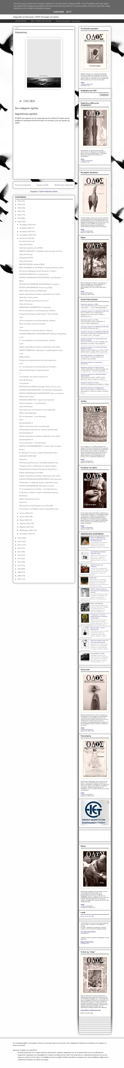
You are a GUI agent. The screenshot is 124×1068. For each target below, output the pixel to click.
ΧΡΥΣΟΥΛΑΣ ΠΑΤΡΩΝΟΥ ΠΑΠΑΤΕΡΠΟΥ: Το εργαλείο (39, 284)
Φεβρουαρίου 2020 (26, 530)
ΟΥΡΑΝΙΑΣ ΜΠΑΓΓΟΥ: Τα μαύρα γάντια (33, 274)
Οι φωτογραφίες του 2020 (97, 653)
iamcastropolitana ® (26, 423)
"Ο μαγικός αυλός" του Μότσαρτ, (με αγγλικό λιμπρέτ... (38, 466)
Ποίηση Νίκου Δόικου (26, 396)
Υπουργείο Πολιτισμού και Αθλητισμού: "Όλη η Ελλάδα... (39, 314)
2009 (19, 572)
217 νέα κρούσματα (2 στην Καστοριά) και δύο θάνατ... (38, 367)
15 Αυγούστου (24, 383)
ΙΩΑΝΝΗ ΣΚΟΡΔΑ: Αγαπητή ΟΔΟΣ (31, 264)
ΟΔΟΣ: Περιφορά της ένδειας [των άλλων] (33, 301)
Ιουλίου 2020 (24, 513)
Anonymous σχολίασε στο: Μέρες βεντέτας (92, 367)
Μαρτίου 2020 (24, 527)
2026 (19, 201)
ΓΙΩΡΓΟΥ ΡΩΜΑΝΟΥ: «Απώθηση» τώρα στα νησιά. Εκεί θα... (41, 251)
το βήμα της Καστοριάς (87, 84)
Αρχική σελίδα (42, 185)
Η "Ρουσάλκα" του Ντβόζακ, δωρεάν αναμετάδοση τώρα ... (39, 509)
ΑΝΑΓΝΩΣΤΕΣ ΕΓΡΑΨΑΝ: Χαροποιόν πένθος (98, 552)
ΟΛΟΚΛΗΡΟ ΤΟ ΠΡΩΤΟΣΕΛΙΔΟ (91, 1010)
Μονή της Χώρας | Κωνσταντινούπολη (32, 324)
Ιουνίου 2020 (24, 517)
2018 (19, 541)
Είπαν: (21, 420)
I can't (21, 317)
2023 (19, 211)
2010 (19, 569)
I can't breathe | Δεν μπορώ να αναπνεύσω (33, 377)
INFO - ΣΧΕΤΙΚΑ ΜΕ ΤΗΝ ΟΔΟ (41, 21)
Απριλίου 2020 (24, 523)
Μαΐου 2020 (23, 520)
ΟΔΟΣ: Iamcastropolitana (28, 413)
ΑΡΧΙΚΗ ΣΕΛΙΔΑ (21, 21)
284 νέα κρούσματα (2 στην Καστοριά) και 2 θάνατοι (37, 311)
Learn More (58, 12)
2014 (19, 555)
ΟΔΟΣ (82, 82)
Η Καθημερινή (85, 933)
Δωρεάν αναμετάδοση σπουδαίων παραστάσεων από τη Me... (40, 294)
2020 (19, 222)
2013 (19, 558)
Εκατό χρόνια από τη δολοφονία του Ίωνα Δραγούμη (37, 410)
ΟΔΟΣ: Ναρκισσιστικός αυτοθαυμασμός (33, 291)
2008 (19, 576)
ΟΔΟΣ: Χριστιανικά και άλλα (29, 499)
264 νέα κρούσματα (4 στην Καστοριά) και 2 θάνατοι (37, 320)
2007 (19, 579)
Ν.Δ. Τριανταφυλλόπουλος (88, 931)
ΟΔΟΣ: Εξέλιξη (24, 357)
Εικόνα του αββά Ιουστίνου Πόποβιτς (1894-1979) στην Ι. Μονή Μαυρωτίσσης (98, 539)
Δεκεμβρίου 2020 (25, 225)
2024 (19, 208)
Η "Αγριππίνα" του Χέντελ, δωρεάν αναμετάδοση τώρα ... (38, 453)
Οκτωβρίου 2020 (25, 231)
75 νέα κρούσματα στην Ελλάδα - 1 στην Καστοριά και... (38, 489)
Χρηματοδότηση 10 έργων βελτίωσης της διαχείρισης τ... (38, 469)
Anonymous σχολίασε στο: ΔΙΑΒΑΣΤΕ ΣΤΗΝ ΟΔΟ (95, 311)
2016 (19, 548)
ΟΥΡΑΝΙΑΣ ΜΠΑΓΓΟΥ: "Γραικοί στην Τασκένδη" (36, 400)
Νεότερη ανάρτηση (23, 185)
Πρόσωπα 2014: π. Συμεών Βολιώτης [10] (97, 628)
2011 (19, 565)
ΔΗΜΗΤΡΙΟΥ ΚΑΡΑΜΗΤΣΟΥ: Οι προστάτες (35, 307)
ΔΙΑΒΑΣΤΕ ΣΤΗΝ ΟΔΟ (27, 456)
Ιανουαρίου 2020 (25, 534)
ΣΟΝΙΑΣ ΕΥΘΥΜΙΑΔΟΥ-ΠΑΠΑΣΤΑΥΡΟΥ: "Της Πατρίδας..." (40, 277)
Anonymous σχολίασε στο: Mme (89, 304)
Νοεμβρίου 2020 (25, 228)
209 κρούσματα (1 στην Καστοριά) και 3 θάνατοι (36, 330)
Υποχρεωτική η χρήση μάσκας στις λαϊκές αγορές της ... (38, 360)
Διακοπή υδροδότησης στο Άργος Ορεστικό (34, 370)
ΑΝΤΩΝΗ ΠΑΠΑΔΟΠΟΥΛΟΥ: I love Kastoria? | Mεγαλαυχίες (40, 390)
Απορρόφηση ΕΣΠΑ (26, 258)
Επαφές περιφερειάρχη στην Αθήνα (31, 473)
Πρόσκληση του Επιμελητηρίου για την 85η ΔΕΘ (36, 506)
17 (20, 373)
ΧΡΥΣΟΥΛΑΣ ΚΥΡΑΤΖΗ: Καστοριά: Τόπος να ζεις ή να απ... (40, 387)
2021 (19, 218)
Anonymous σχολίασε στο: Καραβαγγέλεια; (92, 355)
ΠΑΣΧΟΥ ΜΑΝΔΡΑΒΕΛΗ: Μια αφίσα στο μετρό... (37, 486)
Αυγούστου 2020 (25, 238)
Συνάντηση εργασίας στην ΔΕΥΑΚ (31, 248)
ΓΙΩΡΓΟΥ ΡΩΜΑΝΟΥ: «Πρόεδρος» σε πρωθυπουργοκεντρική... (41, 350)
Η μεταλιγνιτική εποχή (27, 241)
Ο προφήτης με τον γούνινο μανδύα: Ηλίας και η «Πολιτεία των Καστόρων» (98, 616)
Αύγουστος (23, 459)
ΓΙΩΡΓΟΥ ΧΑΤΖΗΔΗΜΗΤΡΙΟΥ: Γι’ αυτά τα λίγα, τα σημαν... (40, 446)
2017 (19, 545)
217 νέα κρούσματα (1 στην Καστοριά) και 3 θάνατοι (37, 340)
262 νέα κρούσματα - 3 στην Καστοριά (32, 416)
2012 (19, 562)
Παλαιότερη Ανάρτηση (63, 185)
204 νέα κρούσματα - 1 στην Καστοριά (32, 403)
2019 (19, 538)
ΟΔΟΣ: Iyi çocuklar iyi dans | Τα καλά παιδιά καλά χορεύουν (99, 641)
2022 (19, 215)
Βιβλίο (21, 281)
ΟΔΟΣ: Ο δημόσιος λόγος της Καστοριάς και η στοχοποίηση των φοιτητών (99, 590)
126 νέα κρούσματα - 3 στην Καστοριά (32, 443)
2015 (19, 552)
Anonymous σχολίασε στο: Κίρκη (90, 382)
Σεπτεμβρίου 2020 (25, 235)
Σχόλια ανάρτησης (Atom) (48, 191)
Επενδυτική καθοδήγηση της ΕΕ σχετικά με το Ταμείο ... (38, 271)
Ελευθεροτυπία (85, 943)
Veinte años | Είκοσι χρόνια (28, 297)
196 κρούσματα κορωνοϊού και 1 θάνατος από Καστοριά (38, 430)
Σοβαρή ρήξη (93, 577)
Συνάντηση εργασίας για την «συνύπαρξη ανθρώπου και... (39, 463)
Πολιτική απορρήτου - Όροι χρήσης (68, 21)
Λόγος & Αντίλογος (25, 244)
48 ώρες (22, 449)
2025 (19, 204)
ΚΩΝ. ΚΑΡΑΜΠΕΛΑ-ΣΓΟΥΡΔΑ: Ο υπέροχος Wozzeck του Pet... (42, 268)
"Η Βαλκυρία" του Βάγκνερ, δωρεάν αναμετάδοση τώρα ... (39, 482)
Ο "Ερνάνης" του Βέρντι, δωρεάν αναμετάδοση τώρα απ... (39, 492)
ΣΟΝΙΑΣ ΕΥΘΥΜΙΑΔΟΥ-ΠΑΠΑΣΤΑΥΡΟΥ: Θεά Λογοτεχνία (40, 479)
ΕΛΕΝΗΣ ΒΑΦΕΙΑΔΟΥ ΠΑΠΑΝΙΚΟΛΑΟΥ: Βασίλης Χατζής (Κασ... (43, 334)
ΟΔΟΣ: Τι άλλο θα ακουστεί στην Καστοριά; (34, 426)
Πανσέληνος (23, 496)
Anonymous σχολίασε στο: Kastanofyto (91, 362)
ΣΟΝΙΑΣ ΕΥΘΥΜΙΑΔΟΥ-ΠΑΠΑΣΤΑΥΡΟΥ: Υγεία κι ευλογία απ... (42, 393)
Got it (68, 12)
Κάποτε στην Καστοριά (96, 603)
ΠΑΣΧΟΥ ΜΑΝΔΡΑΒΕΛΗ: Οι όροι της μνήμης (35, 287)
